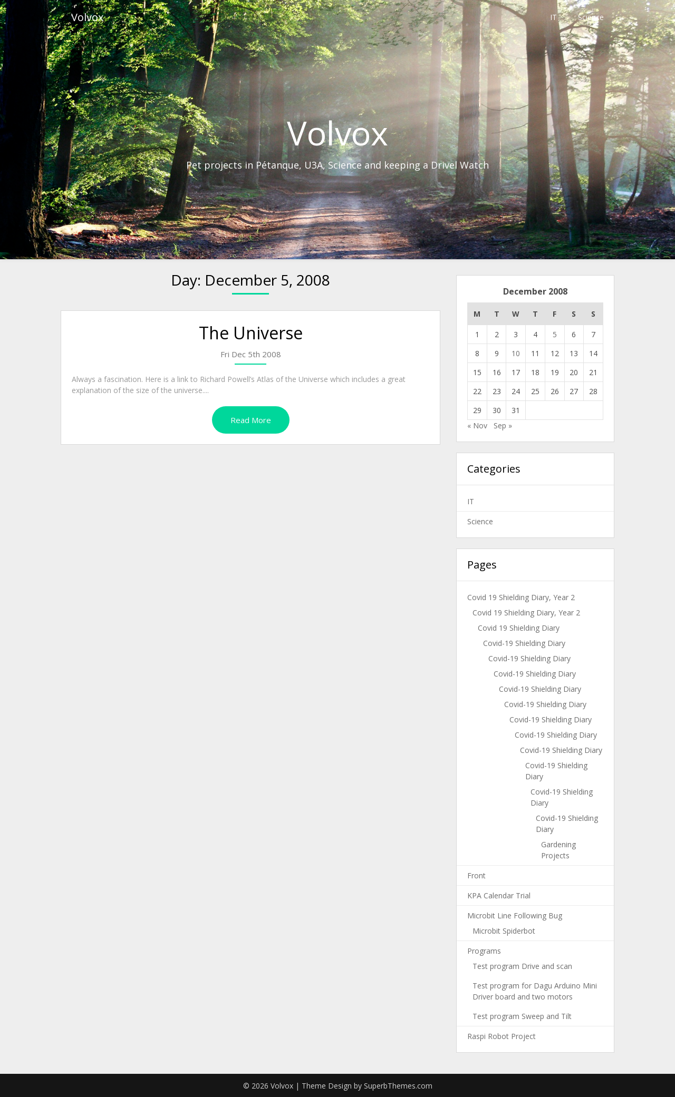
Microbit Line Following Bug (514, 915)
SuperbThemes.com (398, 1086)
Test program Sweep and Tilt (522, 1016)
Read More (250, 420)
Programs (484, 951)
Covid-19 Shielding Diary (524, 643)
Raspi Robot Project (501, 1036)
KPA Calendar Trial (499, 895)
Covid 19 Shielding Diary (519, 628)
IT (553, 17)
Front (476, 875)
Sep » (503, 425)
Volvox (87, 17)
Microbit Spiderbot (503, 931)
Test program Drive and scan (522, 966)
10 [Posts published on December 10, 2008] (516, 353)
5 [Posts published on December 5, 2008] (555, 334)
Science (591, 17)
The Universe (251, 332)
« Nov (477, 425)
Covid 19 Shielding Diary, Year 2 (521, 597)
